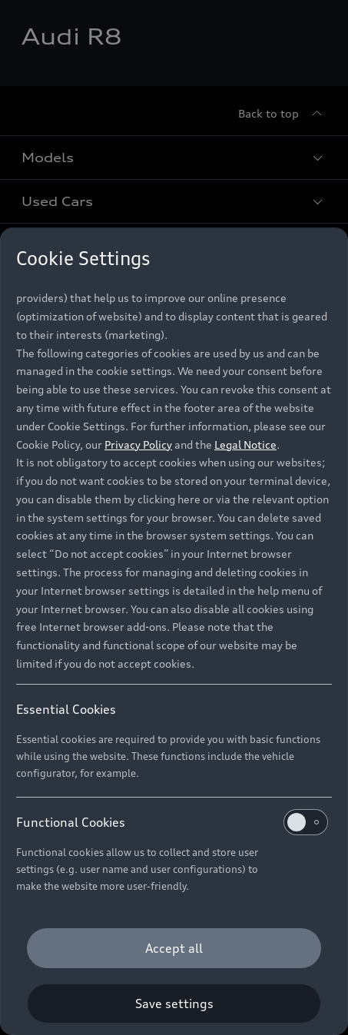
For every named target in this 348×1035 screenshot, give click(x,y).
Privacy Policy (138, 444)
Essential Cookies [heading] (66, 709)
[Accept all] (174, 948)
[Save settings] (174, 1003)
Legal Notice (245, 444)
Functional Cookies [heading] (172, 822)
